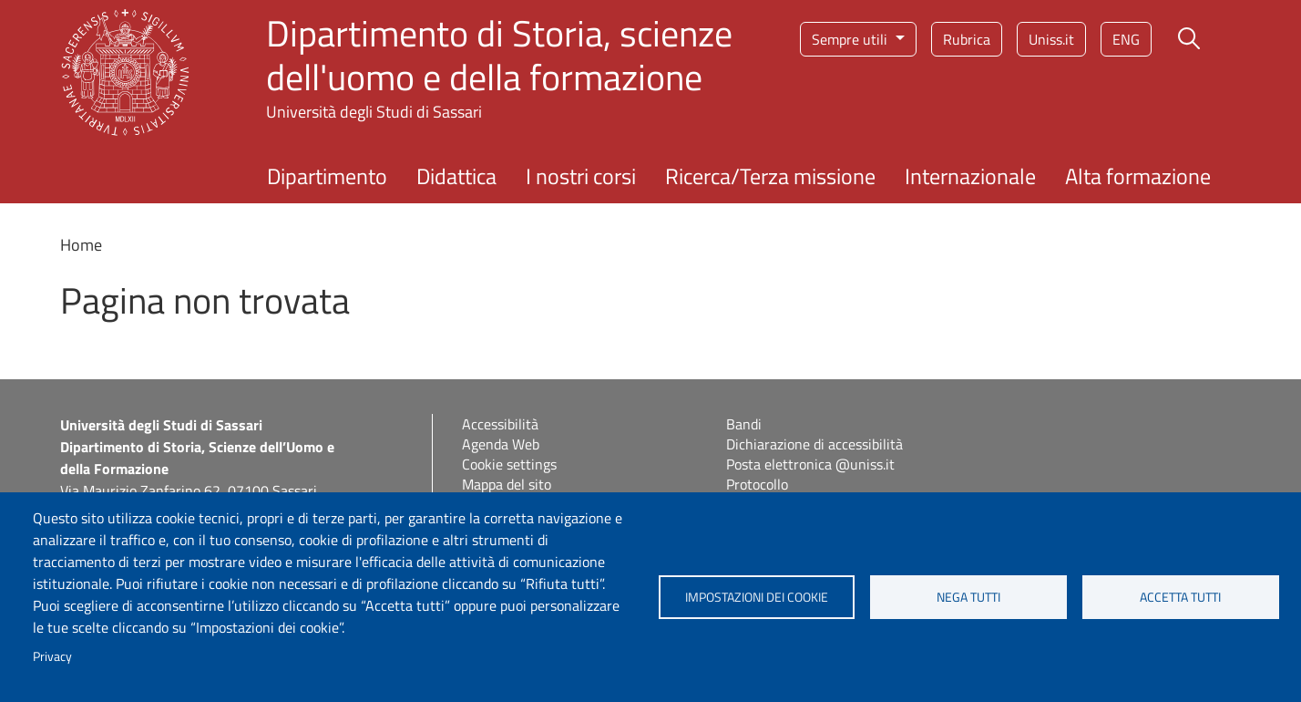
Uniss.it (1051, 39)
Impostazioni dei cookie (756, 597)
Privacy (52, 656)
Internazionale (970, 176)
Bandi (744, 424)
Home (81, 244)
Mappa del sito (506, 484)
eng (1126, 39)
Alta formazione (1138, 176)
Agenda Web (500, 444)
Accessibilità (500, 424)
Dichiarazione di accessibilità (814, 444)
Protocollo (757, 484)
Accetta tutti (1180, 597)
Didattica (456, 176)
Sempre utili (851, 39)
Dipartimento (327, 176)
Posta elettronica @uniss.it (810, 464)
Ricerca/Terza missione (770, 176)
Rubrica (966, 39)
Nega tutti (968, 597)
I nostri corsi (581, 176)
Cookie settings (509, 464)
